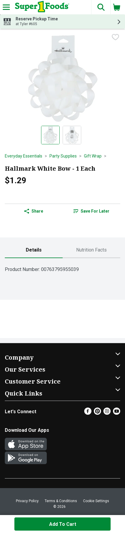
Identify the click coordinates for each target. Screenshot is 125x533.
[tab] (34, 250)
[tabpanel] (62, 267)
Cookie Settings (96, 501)
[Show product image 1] (50, 135)
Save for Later (91, 211)
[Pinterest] (97, 413)
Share (33, 211)
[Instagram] (107, 413)
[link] (92, 211)
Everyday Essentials (23, 156)
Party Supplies (63, 156)
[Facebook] (87, 413)
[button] (100, 7)
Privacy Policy (27, 501)
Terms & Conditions (61, 501)
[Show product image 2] (72, 135)
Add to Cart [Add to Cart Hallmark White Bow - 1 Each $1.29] (62, 524)
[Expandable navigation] (6, 7)
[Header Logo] (41, 7)
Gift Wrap (93, 156)
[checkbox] (115, 38)
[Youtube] (116, 413)
